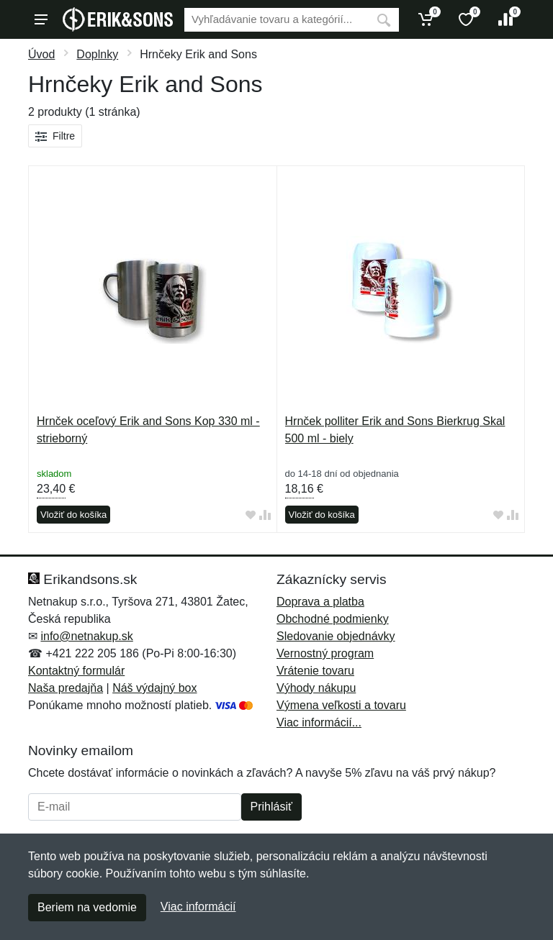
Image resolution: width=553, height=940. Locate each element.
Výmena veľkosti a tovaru (341, 705)
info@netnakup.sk (86, 636)
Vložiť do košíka (73, 514)
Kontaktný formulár (76, 671)
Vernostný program (325, 653)
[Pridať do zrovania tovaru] (265, 515)
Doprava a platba (320, 602)
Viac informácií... (318, 722)
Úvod (41, 54)
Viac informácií (198, 906)
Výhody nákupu (316, 688)
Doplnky (97, 54)
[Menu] (41, 19)
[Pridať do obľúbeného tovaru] (250, 515)
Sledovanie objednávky (335, 636)
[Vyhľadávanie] (276, 20)
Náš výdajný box (154, 688)
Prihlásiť (271, 806)
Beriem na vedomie (87, 907)
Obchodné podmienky (332, 619)
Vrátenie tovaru (315, 671)
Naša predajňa (65, 688)
